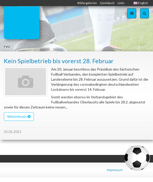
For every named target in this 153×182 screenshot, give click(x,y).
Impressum (115, 170)
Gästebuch (107, 3)
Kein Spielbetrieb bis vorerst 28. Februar (59, 60)
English (141, 3)
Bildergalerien (87, 3)
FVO (7, 47)
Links (121, 3)
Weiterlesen (19, 116)
